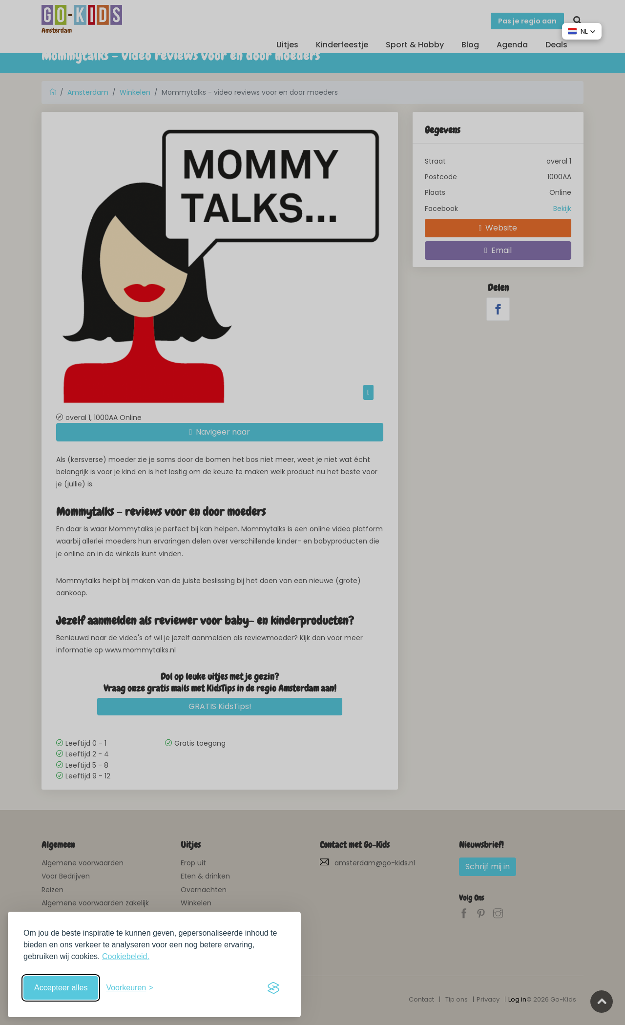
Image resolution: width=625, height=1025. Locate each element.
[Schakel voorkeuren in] (129, 988)
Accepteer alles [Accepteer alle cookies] (60, 987)
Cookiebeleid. (125, 956)
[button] (582, 31)
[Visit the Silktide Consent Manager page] (273, 988)
